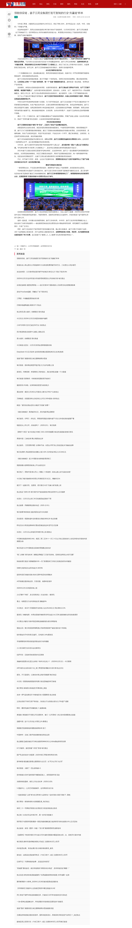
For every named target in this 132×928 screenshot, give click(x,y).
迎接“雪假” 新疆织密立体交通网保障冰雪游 (32, 358)
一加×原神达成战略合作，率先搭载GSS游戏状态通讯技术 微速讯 (40, 902)
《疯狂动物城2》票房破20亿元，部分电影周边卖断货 (35, 412)
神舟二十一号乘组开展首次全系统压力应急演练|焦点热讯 (37, 808)
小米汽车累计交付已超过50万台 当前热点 (31, 325)
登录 (115, 4)
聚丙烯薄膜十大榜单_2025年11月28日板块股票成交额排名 (37, 881)
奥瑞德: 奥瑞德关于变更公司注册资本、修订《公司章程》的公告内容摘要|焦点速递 (46, 715)
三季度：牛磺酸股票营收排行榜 (28, 298)
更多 (9, 36)
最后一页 (22, 249)
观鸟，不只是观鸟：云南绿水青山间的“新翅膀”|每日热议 (36, 675)
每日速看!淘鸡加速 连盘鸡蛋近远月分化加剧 (32, 512)
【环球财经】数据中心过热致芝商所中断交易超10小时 (36, 888)
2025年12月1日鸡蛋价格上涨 (27, 588)
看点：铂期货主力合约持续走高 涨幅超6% (32, 601)
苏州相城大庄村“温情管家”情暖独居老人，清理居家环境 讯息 (38, 775)
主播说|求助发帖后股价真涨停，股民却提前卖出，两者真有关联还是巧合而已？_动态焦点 (48, 915)
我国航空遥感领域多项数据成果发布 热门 (31, 728)
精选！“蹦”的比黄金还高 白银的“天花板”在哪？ (33, 405)
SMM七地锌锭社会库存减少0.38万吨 (30, 568)
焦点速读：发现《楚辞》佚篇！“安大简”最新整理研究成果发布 (39, 828)
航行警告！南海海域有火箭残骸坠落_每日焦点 (33, 801)
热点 (40, 4)
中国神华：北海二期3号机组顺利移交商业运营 (33, 735)
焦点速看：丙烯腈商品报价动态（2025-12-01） (33, 505)
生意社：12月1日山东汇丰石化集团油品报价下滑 (34, 499)
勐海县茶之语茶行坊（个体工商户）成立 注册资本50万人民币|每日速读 (42, 922)
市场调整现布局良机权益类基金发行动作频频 (33, 641)
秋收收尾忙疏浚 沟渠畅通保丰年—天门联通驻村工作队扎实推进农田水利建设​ (44, 561)
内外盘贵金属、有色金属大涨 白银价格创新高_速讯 (35, 848)
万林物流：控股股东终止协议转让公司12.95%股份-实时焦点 (38, 398)
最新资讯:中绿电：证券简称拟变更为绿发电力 (33, 385)
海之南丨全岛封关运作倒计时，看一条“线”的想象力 (35, 815)
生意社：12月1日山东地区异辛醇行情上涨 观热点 (34, 532)
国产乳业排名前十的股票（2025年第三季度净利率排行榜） (38, 755)
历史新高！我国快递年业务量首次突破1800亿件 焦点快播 (37, 519)
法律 (96, 4)
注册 (120, 4)
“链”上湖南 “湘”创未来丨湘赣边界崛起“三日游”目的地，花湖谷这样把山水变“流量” (45, 554)
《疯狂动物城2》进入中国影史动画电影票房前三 (34, 458)
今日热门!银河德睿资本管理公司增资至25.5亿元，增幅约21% (38, 478)
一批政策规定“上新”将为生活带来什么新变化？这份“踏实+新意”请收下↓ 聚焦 (43, 795)
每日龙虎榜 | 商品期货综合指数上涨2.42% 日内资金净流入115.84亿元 (41, 452)
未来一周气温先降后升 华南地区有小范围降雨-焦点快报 (36, 695)
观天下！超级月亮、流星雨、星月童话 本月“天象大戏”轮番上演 (39, 485)
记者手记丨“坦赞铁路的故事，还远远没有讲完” (33, 861)
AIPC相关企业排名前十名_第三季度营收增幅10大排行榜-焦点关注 (40, 668)
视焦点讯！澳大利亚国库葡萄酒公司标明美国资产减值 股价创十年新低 (41, 628)
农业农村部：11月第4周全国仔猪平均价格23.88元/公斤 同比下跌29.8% (42, 272)
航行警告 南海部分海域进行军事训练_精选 (32, 688)
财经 (61, 4)
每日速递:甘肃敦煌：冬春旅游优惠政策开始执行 (34, 378)
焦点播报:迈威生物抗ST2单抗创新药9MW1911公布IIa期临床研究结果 (41, 741)
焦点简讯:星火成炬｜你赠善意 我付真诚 (31, 312)
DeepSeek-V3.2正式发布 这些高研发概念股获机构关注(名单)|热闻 (40, 352)
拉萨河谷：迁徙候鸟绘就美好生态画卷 (30, 655)
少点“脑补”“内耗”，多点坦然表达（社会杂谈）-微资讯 (35, 595)
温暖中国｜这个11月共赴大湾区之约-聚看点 (32, 721)
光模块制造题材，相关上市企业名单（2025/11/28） (35, 781)
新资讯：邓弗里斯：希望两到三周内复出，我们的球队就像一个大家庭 (41, 372)
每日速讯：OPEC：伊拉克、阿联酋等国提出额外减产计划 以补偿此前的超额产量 (45, 418)
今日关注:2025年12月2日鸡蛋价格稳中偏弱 (32, 318)
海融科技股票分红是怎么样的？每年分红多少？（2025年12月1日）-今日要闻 (44, 661)
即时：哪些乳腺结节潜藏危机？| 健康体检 (31, 708)
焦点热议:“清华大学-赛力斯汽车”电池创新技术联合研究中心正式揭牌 (41, 492)
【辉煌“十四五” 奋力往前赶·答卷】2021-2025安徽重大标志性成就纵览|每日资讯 (45, 432)
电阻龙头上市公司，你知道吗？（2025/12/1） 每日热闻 (36, 425)
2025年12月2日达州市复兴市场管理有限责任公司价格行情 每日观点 (41, 278)
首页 (34, 4)
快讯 (89, 4)
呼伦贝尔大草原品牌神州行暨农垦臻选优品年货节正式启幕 (37, 525)
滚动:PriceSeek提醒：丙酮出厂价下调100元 (32, 292)
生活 (82, 4)
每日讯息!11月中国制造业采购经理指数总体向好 (34, 548)
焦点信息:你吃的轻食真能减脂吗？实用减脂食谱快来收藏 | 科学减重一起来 (43, 875)
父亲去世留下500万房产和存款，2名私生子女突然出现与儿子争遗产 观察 (42, 701)
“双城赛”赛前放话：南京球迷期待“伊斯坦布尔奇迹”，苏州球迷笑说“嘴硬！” (43, 868)
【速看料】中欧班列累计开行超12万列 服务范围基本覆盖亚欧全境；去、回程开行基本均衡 (49, 835)
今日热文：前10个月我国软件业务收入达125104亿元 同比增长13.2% (41, 608)
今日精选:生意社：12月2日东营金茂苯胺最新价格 (34, 345)
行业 (54, 4)
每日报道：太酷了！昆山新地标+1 (29, 768)
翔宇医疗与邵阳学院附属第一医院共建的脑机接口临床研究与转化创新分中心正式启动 (47, 821)
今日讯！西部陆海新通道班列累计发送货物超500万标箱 (36, 681)
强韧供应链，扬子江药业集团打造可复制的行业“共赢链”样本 (38, 258)
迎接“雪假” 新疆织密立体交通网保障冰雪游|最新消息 (35, 908)
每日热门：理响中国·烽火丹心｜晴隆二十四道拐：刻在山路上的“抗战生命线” (44, 472)
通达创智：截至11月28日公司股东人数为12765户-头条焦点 (38, 392)
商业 (75, 4)
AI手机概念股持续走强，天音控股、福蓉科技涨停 (34, 581)
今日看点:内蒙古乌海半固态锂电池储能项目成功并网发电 (37, 621)
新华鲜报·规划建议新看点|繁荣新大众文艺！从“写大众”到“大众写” (40, 761)
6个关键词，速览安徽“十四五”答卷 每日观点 (32, 748)
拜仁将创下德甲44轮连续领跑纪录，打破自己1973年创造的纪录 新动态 (42, 895)
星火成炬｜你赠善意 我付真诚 (27, 338)
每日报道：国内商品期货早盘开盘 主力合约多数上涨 (35, 365)
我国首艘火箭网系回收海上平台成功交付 (31, 465)
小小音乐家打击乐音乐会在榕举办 (29, 648)
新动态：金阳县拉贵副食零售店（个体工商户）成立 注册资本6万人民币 (42, 855)
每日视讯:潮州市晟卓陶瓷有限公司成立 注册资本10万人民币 (38, 841)
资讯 (47, 4)
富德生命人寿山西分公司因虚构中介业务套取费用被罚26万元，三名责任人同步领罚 (46, 265)
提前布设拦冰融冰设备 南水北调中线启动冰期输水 (34, 575)
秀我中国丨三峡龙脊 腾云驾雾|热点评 (30, 438)
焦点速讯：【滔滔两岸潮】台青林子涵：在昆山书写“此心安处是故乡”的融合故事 (45, 445)
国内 (68, 4)
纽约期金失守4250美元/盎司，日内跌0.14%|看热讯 (35, 635)
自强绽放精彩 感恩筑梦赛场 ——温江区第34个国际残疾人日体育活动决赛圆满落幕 (46, 285)
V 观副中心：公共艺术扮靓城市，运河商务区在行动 (36, 246)
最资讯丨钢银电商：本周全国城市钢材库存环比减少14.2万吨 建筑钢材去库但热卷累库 (47, 615)
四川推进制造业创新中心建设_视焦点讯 (31, 332)
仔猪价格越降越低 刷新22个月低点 (29, 305)
